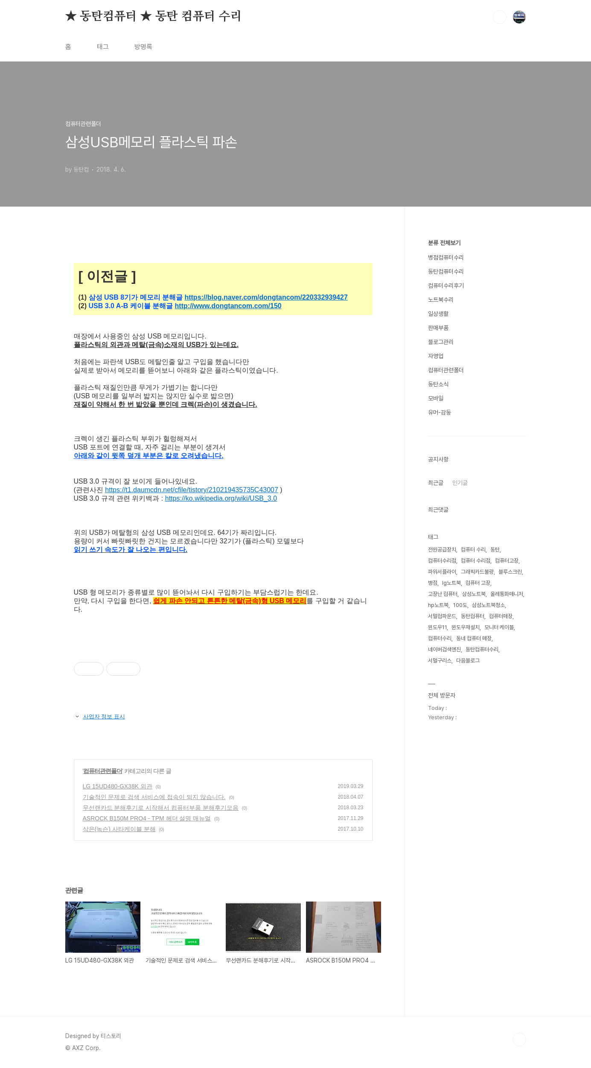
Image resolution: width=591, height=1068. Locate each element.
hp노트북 (438, 605)
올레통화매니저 (506, 594)
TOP (519, 1039)
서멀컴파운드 (442, 616)
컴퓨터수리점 (442, 560)
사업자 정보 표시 (99, 716)
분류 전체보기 (444, 242)
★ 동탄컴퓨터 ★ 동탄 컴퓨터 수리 (153, 17)
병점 (432, 583)
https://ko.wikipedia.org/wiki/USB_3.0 (221, 498)
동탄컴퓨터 (472, 616)
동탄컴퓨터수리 (446, 271)
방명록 (143, 47)
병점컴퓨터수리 (446, 257)
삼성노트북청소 (488, 605)
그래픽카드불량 (477, 572)
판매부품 (438, 327)
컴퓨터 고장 (478, 583)
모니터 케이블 (499, 627)
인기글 (460, 482)
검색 (499, 17)
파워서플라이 (442, 572)
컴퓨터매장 (500, 616)
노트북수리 (441, 299)
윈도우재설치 (465, 627)
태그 (103, 47)
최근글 (435, 482)
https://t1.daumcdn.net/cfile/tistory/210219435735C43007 (191, 489)
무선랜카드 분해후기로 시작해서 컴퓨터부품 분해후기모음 (161, 807)
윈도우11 (437, 627)
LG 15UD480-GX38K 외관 (117, 786)
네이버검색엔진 (444, 649)
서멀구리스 (439, 660)
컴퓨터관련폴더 (102, 770)
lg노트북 (451, 583)
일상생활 (438, 313)
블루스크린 (510, 572)
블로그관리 (441, 341)
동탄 (495, 549)
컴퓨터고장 (506, 560)
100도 (460, 605)
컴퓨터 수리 (473, 549)
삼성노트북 (474, 594)
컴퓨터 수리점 (475, 560)
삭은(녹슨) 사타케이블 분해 (119, 829)
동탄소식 (438, 384)
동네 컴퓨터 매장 (474, 638)
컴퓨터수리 (439, 638)
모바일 (435, 398)
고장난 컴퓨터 (442, 594)
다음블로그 (468, 660)
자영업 (435, 356)
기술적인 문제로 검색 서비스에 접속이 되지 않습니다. (154, 797)
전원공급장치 (442, 549)
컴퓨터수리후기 (446, 285)
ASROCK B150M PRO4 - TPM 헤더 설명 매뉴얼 (147, 818)
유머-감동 (439, 412)
